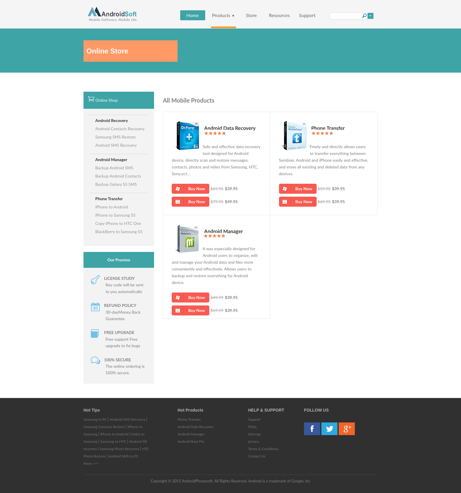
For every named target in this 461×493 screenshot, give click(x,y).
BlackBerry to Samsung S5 (119, 231)
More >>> (91, 463)
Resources (279, 15)
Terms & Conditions (263, 449)
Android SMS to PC (123, 456)
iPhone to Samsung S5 (115, 215)
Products (223, 15)
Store (251, 15)
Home (192, 15)
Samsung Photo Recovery (120, 449)
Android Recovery (111, 120)
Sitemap (254, 434)
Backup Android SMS (114, 167)
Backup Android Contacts (118, 175)
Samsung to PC (95, 419)
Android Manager (111, 159)
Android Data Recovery (229, 128)
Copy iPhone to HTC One (118, 223)
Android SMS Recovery (116, 145)
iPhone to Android (111, 206)
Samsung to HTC (113, 441)
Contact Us (256, 456)
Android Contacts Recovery (120, 128)
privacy (253, 441)
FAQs (252, 427)
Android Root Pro (191, 441)
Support (307, 15)
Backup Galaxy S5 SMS (116, 184)
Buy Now (188, 189)
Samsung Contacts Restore (104, 427)
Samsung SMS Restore (115, 136)
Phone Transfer (109, 198)
